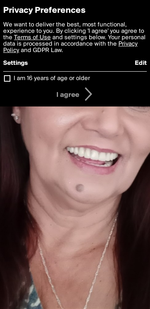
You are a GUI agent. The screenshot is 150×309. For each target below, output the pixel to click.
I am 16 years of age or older (52, 78)
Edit (141, 63)
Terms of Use (32, 37)
